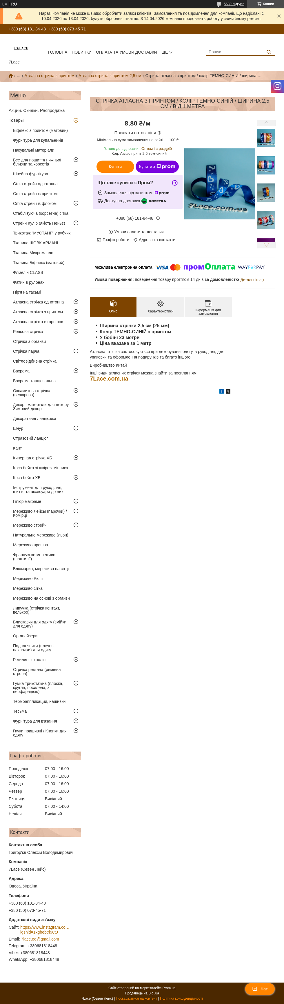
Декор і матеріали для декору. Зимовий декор (41, 406)
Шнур (18, 428)
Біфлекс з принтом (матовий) (40, 130)
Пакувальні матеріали (33, 150)
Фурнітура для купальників (38, 140)
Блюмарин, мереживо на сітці (41, 568)
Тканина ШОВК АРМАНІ (35, 243)
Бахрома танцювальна (34, 381)
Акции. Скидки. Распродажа (37, 110)
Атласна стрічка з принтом (49, 76)
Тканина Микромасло (33, 252)
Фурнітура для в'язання (35, 721)
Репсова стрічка (28, 331)
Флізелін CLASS (28, 272)
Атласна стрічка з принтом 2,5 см (110, 76)
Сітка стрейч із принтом (35, 193)
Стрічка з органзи (29, 341)
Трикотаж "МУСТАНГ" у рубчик (41, 233)
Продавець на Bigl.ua (142, 993)
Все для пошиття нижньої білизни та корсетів (37, 162)
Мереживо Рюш (28, 578)
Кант (17, 448)
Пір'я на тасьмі (27, 292)
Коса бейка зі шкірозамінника (40, 467)
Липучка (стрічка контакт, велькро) (36, 610)
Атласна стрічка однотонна (38, 302)
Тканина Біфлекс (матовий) (38, 262)
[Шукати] (268, 52)
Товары (16, 120)
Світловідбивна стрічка (35, 361)
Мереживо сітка (28, 588)
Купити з (157, 166)
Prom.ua (169, 988)
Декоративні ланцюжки (34, 418)
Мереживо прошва (30, 545)
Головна (57, 52)
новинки (82, 52)
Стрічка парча (26, 351)
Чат (260, 989)
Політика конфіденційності (181, 998)
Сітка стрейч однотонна (35, 183)
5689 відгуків (234, 4)
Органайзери (25, 636)
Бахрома (21, 371)
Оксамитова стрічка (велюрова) (31, 392)
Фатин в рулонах (28, 282)
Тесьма (20, 711)
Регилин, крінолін (29, 659)
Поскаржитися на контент (136, 998)
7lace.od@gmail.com (40, 939)
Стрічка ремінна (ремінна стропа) (37, 671)
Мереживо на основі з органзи (41, 598)
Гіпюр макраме (27, 501)
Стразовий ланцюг (30, 438)
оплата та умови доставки (126, 52)
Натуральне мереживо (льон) (40, 535)
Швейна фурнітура (30, 174)
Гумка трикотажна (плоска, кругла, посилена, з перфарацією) (38, 687)
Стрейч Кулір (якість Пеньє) (39, 223)
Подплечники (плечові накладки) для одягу (33, 647)
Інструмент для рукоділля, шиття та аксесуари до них (38, 489)
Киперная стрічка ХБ (32, 458)
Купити (115, 166)
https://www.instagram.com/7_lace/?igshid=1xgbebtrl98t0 (45, 930)
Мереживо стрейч (29, 525)
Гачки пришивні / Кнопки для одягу (40, 733)
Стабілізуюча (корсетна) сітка (40, 213)
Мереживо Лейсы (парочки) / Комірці (40, 513)
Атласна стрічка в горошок (38, 321)
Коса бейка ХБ (27, 477)
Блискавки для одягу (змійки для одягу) (39, 624)
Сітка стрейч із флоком (35, 203)
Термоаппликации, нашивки (39, 701)
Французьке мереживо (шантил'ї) (34, 556)
